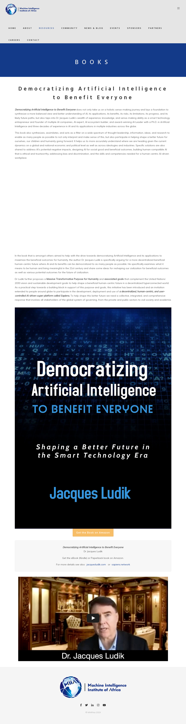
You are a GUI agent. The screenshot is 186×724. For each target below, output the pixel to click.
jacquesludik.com (96, 564)
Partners (155, 28)
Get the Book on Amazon (93, 532)
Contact (33, 40)
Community (69, 28)
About (27, 28)
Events (115, 28)
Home (12, 28)
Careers (14, 40)
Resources (46, 28)
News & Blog (93, 28)
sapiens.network (121, 564)
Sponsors (134, 28)
